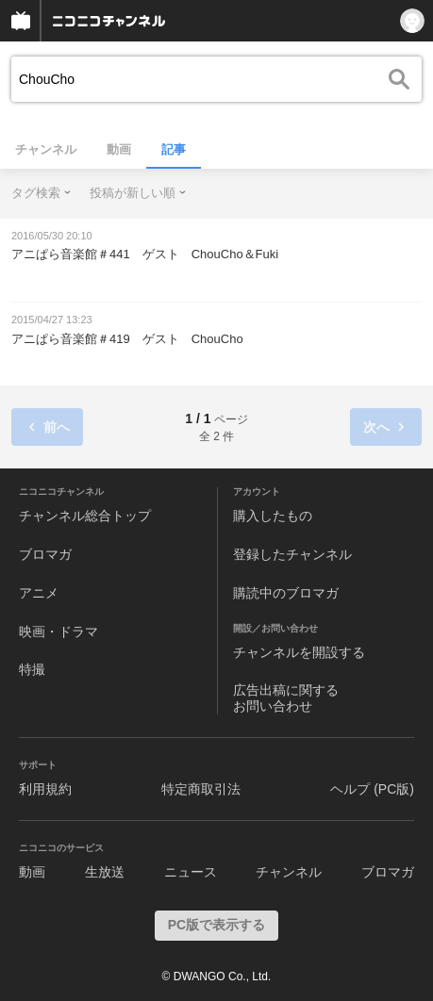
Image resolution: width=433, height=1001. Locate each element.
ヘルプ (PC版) (372, 788)
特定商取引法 (201, 788)
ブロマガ (45, 554)
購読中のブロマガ (286, 592)
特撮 (32, 669)
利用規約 (45, 788)
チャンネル (45, 149)
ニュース (190, 871)
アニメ (38, 592)
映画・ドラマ (58, 631)
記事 (173, 149)
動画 (119, 149)
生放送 (105, 871)
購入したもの (272, 515)
